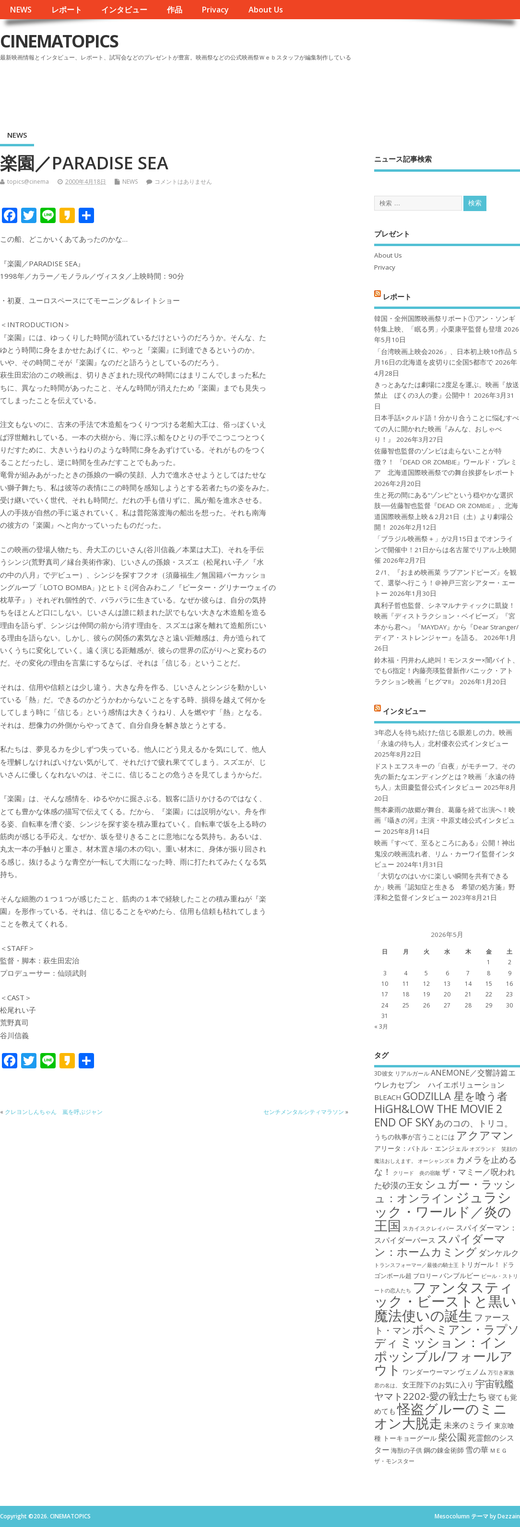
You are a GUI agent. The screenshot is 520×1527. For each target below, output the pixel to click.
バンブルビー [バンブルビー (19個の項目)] (459, 1275)
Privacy (215, 9)
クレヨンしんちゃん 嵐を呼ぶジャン (54, 1112)
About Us (265, 9)
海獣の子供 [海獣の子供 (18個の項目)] (406, 1450)
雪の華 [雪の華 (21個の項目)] (476, 1449)
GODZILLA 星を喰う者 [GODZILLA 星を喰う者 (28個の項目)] (455, 1096)
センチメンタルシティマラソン (303, 1112)
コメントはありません (183, 182)
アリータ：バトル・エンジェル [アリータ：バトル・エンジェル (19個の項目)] (421, 1148)
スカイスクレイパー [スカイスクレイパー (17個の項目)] (428, 1228)
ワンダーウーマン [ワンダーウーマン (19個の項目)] (429, 1371)
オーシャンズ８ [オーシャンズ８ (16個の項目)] (436, 1161)
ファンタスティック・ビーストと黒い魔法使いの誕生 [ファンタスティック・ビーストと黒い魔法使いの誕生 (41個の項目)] (445, 1301)
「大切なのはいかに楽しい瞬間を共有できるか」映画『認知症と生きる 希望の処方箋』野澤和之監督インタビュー (444, 887)
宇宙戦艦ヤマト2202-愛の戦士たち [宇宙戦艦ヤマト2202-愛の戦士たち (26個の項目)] (444, 1390)
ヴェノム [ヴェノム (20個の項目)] (472, 1371)
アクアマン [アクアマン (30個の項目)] (485, 1135)
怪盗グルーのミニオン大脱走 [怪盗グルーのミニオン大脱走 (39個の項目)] (440, 1415)
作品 (174, 9)
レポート (66, 9)
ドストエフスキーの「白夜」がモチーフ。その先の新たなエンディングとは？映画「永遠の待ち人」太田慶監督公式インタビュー (444, 777)
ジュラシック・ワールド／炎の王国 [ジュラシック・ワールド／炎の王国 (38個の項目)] (442, 1211)
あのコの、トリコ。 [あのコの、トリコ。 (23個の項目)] (474, 1123)
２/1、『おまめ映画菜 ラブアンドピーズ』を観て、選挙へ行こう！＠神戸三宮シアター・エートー (445, 583)
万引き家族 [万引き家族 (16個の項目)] (501, 1372)
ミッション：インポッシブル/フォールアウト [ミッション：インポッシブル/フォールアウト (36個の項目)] (443, 1355)
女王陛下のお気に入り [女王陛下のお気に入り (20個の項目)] (438, 1384)
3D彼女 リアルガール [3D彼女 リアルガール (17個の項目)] (401, 1073)
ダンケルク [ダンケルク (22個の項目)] (498, 1252)
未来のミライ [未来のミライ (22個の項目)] (468, 1425)
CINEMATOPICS (59, 41)
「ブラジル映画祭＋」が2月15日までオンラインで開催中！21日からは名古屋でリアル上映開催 (445, 549)
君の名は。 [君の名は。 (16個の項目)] (387, 1385)
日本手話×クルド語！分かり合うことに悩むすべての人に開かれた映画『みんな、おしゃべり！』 (446, 429)
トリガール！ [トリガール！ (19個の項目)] (480, 1264)
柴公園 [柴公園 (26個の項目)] (452, 1437)
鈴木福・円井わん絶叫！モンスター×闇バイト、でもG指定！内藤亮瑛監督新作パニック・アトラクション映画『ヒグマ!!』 (446, 671)
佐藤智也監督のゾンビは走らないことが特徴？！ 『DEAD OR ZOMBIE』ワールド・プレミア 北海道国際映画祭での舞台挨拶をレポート (445, 462)
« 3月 (381, 1026)
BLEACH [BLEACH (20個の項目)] (388, 1097)
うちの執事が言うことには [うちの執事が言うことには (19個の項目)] (414, 1136)
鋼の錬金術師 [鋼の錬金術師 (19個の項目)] (444, 1450)
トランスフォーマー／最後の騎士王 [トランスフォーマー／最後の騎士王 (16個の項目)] (416, 1265)
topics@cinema (28, 182)
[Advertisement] (337, 90)
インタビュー (124, 9)
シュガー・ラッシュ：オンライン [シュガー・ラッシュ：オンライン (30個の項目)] (445, 1191)
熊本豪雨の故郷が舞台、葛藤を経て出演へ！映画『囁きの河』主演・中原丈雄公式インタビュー (444, 820)
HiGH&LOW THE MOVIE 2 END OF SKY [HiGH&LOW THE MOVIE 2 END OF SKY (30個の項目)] (438, 1115)
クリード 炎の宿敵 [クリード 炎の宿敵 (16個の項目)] (416, 1173)
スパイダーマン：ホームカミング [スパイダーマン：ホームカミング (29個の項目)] (440, 1245)
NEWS (21, 9)
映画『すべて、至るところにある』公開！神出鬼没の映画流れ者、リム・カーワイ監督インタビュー (444, 854)
